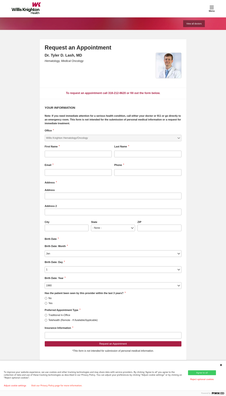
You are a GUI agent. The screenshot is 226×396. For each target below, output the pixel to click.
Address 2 (51, 206)
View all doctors (194, 23)
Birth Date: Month (55, 246)
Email (48, 165)
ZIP (139, 222)
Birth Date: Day (54, 262)
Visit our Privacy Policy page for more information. (56, 385)
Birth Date (51, 239)
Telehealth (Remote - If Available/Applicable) (73, 320)
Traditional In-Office (59, 315)
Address (50, 190)
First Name (51, 146)
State (94, 222)
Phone (118, 165)
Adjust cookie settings (15, 385)
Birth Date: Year (54, 278)
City (47, 222)
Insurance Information (58, 328)
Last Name (120, 146)
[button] (212, 8)
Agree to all (202, 372)
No (50, 298)
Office (48, 130)
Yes (50, 303)
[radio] (46, 298)
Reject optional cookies (202, 379)
